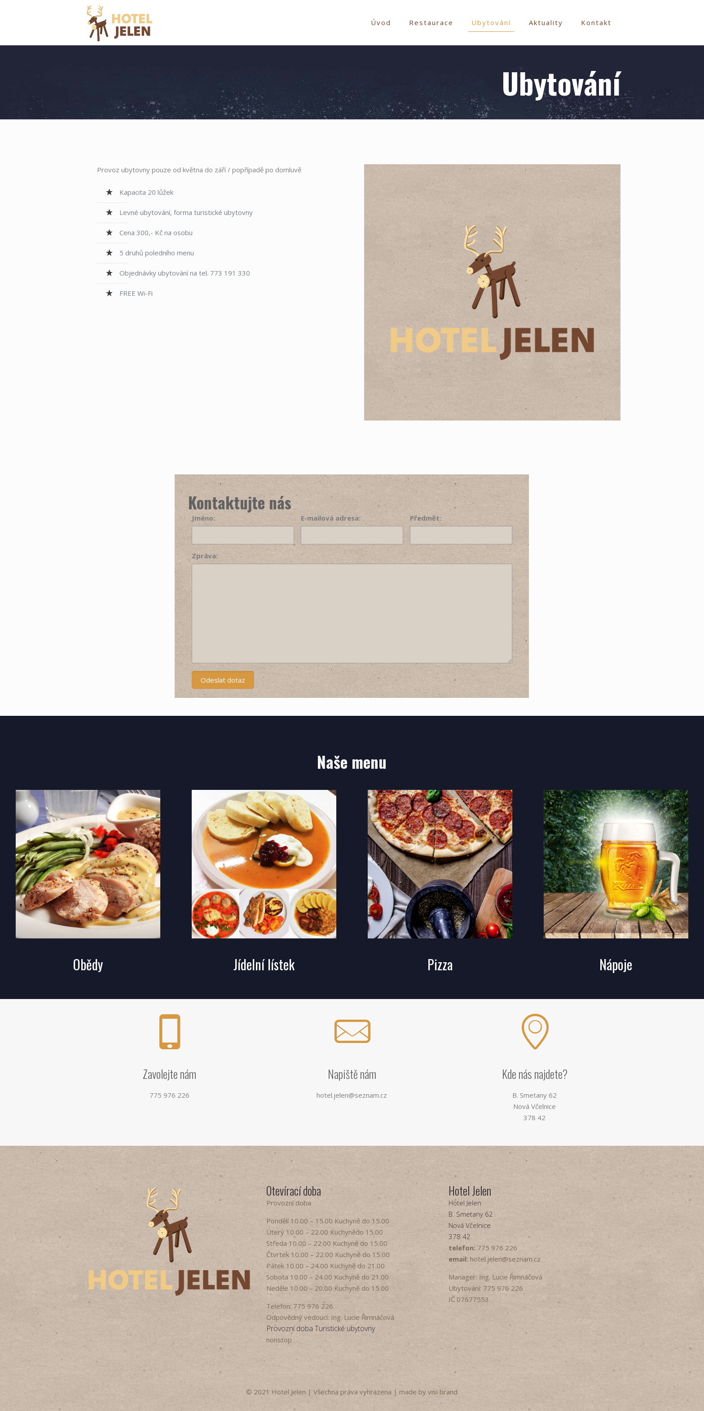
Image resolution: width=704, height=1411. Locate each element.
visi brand (443, 1391)
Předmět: (425, 517)
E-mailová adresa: (331, 517)
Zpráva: (205, 555)
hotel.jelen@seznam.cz (505, 1258)
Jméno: (203, 517)
